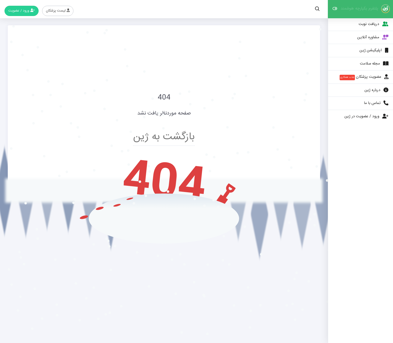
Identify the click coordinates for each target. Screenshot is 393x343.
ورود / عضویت (21, 11)
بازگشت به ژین (164, 137)
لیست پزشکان (58, 11)
